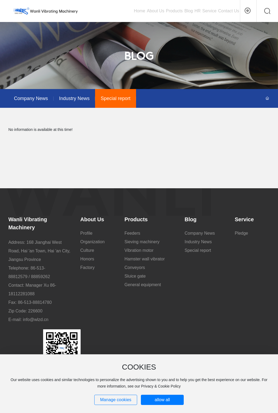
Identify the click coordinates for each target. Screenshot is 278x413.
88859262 (40, 276)
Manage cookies (116, 399)
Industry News (74, 98)
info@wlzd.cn (35, 319)
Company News (31, 98)
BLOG (139, 56)
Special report (115, 98)
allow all (162, 399)
